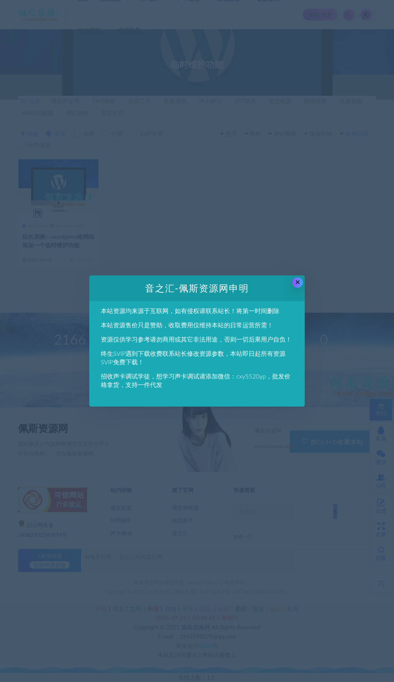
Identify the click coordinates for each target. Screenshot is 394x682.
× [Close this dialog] (297, 282)
